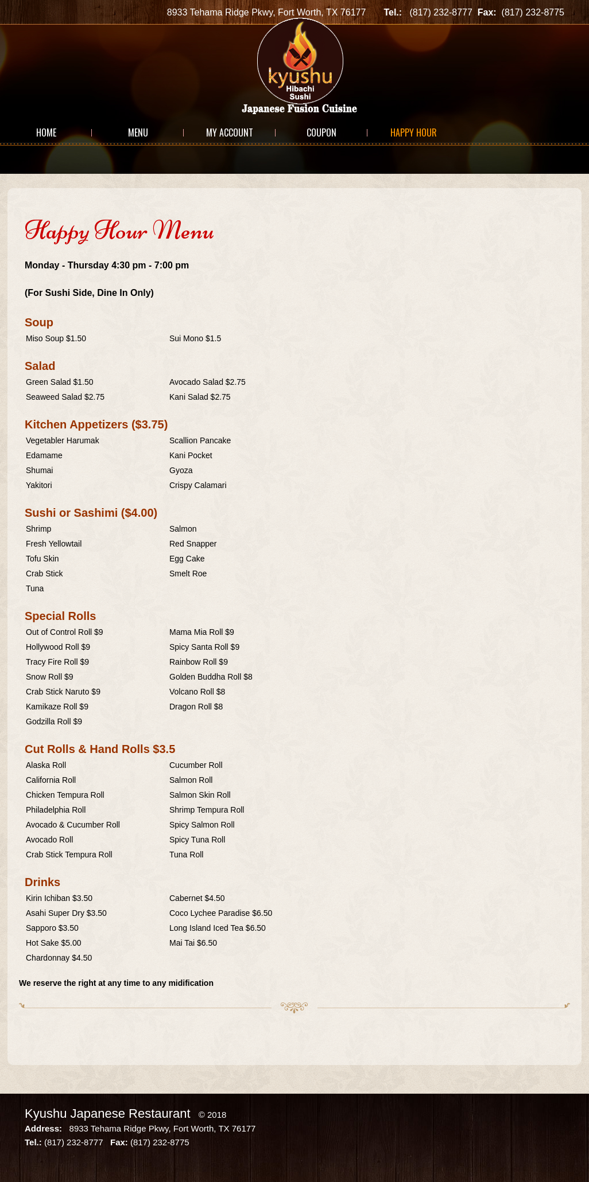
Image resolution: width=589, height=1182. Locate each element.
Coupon (321, 132)
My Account (229, 132)
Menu (138, 132)
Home (46, 132)
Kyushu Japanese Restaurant (108, 1113)
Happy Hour (413, 132)
